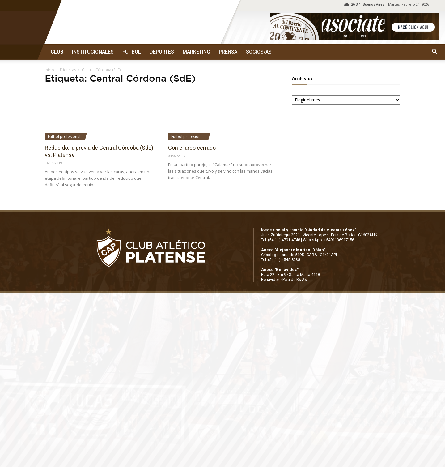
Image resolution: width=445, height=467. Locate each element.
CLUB (57, 52)
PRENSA (228, 52)
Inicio (49, 69)
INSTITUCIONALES (93, 52)
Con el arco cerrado (192, 147)
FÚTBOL (131, 52)
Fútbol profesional (64, 136)
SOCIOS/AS (259, 52)
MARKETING (196, 52)
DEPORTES (162, 52)
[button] (434, 52)
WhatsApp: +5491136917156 (328, 240)
